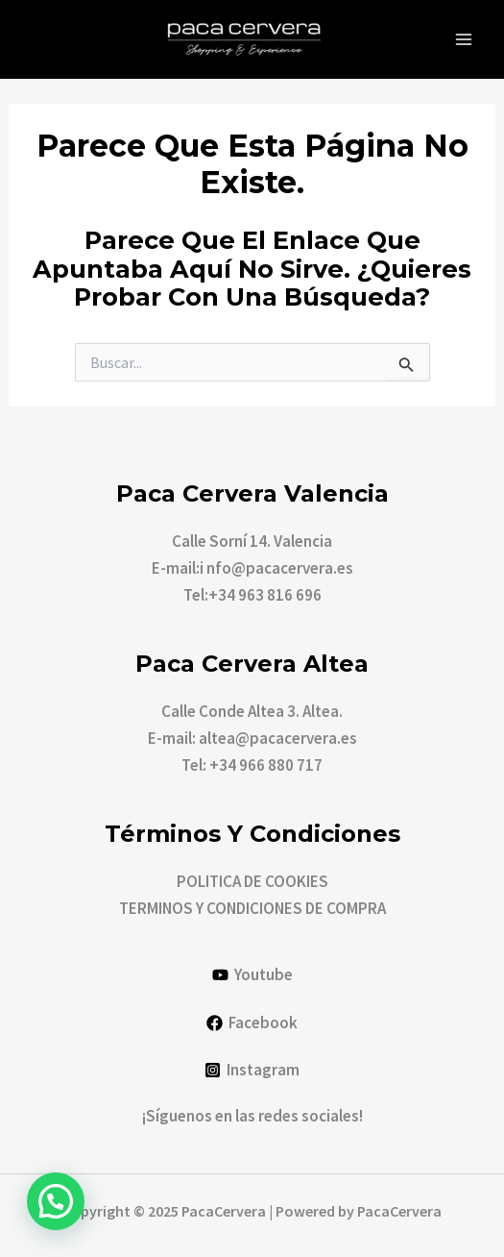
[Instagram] (252, 1070)
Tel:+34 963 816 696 (252, 594)
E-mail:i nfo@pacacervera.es (252, 568)
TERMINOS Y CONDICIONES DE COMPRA (252, 908)
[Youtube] (252, 975)
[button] (55, 1201)
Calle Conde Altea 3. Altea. (252, 711)
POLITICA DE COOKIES (252, 881)
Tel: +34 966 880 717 (252, 765)
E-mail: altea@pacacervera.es (252, 738)
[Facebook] (252, 1023)
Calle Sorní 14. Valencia (252, 541)
